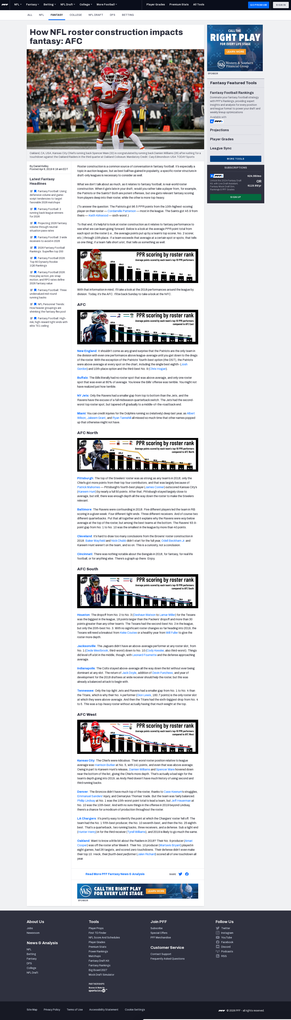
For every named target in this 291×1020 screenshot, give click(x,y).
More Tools (235, 159)
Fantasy (58, 14)
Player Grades (97, 942)
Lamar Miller (167, 614)
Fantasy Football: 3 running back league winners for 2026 (46, 213)
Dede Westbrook (97, 650)
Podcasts (227, 951)
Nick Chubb (118, 540)
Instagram (227, 933)
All (29, 15)
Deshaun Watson (144, 614)
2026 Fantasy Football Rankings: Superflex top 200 (47, 249)
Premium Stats (97, 946)
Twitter (225, 928)
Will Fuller (172, 632)
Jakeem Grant (96, 417)
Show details (57, 1012)
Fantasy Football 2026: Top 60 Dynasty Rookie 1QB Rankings (48, 262)
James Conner (154, 487)
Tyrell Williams (136, 831)
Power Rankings (98, 951)
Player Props (96, 928)
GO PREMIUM (258, 5)
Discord (225, 946)
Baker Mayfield (95, 540)
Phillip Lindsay (86, 800)
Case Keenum (173, 791)
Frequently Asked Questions (168, 958)
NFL (41, 15)
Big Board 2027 (98, 970)
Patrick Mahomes (88, 487)
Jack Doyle (129, 672)
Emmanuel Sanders (89, 796)
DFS (112, 15)
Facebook (227, 942)
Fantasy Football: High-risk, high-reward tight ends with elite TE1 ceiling (49, 322)
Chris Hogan (158, 368)
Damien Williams (139, 769)
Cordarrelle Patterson (122, 211)
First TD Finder (97, 933)
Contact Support (161, 954)
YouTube (226, 937)
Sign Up (235, 197)
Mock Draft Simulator (101, 974)
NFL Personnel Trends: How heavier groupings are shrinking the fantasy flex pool (48, 308)
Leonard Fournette (144, 655)
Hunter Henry (87, 831)
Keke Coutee (128, 632)
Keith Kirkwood (98, 215)
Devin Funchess (162, 672)
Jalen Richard (146, 854)
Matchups (95, 956)
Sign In (281, 5)
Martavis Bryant (170, 845)
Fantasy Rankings (99, 965)
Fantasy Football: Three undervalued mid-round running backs (48, 294)
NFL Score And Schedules (104, 937)
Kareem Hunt (87, 491)
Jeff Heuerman (181, 800)
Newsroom (33, 933)
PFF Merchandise (161, 937)
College (76, 15)
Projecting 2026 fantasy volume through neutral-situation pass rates (48, 227)
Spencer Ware (165, 769)
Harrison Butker (105, 765)
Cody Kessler (155, 650)
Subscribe (157, 928)
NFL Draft (96, 15)
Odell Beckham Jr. (173, 540)
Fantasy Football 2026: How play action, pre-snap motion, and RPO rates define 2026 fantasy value (48, 278)
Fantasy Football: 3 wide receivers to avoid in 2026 (48, 239)
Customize (260, 998)
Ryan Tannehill (121, 417)
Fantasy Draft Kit (99, 960)
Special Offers (159, 933)
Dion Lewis (144, 695)
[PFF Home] (4, 5)
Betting (128, 15)
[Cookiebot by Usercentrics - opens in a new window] (24, 1013)
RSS (224, 956)
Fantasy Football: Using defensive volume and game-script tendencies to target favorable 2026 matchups (48, 197)
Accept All (260, 986)
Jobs (30, 928)
